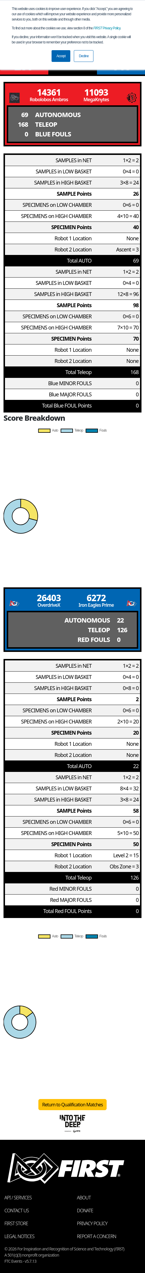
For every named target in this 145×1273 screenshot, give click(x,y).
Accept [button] (61, 56)
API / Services (18, 1197)
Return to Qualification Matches (72, 1104)
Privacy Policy (106, 28)
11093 (96, 92)
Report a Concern (96, 1236)
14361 (49, 92)
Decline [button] (83, 56)
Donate (85, 1210)
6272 (96, 598)
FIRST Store (16, 1223)
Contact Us (16, 1210)
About (84, 1197)
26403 (49, 598)
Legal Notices (19, 1236)
